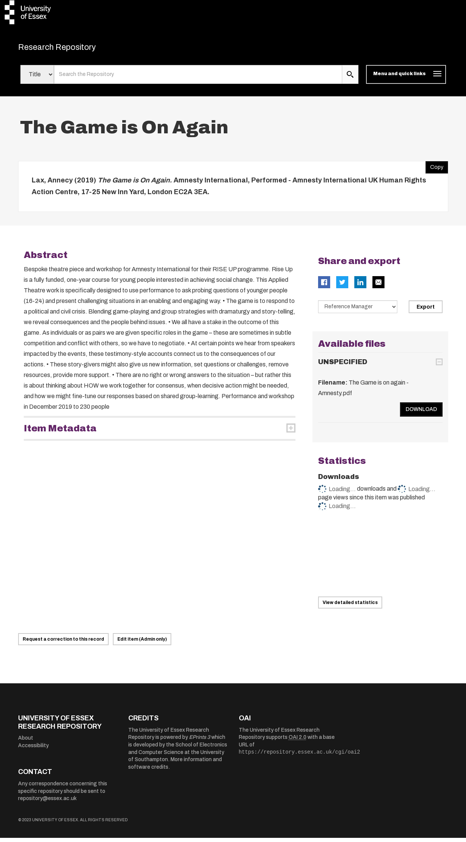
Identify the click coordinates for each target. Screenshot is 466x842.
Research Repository (71, 49)
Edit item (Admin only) (142, 643)
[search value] (198, 78)
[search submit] (350, 78)
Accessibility (33, 749)
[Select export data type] (357, 310)
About (25, 742)
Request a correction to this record (63, 643)
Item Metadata (60, 432)
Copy (434, 169)
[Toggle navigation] (406, 78)
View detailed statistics (350, 606)
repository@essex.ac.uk (47, 802)
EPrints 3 (199, 741)
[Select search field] (37, 78)
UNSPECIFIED (342, 366)
